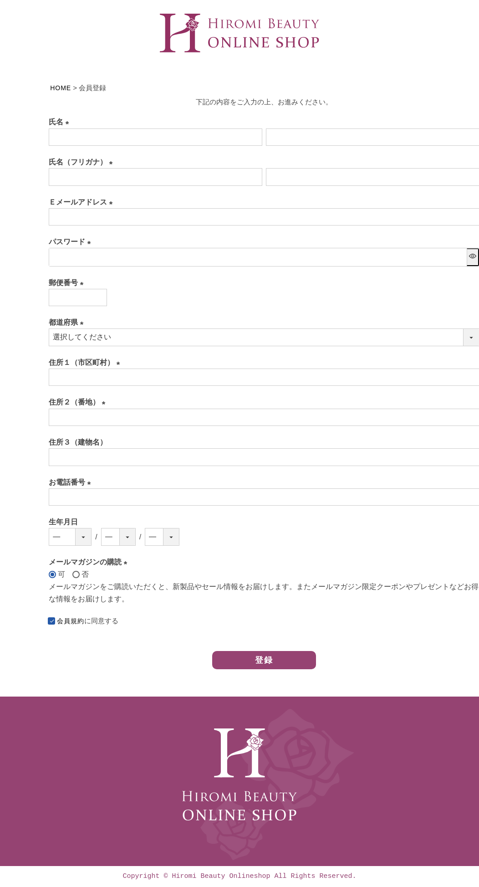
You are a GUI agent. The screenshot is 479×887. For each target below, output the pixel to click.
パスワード (71, 242)
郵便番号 (68, 283)
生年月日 (63, 522)
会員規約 (70, 621)
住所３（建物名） (78, 442)
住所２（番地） (79, 402)
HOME (60, 88)
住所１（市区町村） (86, 362)
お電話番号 (71, 482)
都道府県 (68, 322)
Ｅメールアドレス (82, 202)
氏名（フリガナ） (82, 162)
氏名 (60, 122)
